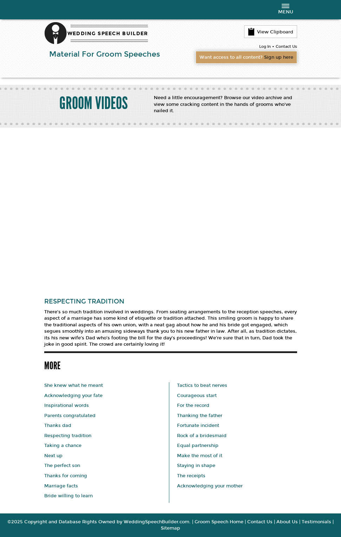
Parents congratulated (70, 415)
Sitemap (170, 528)
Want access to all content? (246, 57)
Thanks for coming (65, 476)
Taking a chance (62, 445)
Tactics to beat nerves (202, 385)
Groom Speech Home (219, 522)
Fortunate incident (198, 425)
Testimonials (316, 522)
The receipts (191, 476)
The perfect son (62, 465)
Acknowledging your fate (73, 395)
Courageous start (197, 395)
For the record (193, 405)
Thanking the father (199, 415)
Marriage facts (61, 486)
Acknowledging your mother (210, 486)
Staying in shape (196, 465)
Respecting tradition (67, 436)
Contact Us (286, 46)
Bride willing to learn (68, 496)
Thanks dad (57, 425)
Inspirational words (66, 405)
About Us (287, 522)
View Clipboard (270, 31)
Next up (53, 456)
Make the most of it (199, 456)
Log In (265, 46)
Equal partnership (197, 445)
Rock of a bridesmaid (202, 436)
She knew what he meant (73, 385)
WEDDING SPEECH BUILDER (107, 34)
